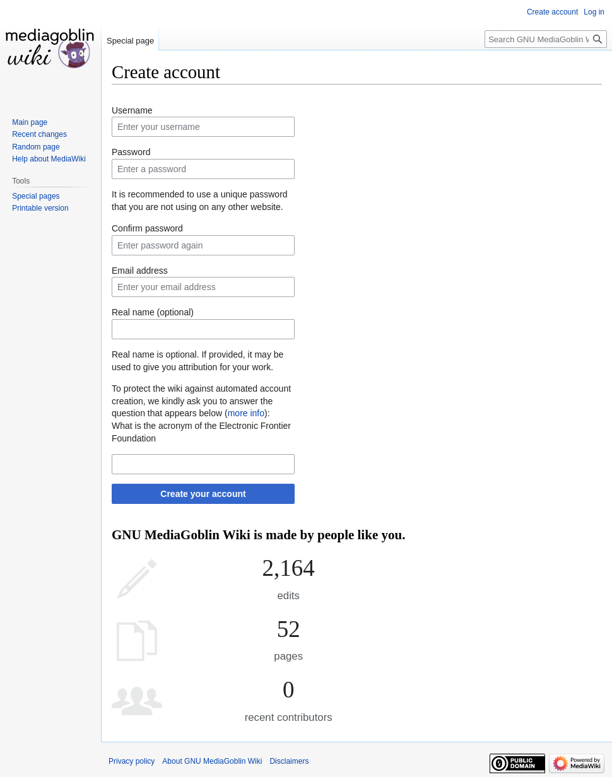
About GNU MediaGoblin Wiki (212, 761)
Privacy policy (132, 761)
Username (132, 110)
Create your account (202, 494)
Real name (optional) (153, 312)
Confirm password (147, 228)
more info (246, 413)
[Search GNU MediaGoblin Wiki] (546, 39)
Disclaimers (289, 761)
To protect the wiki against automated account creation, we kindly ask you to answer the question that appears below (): (201, 400)
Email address (140, 271)
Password (131, 152)
